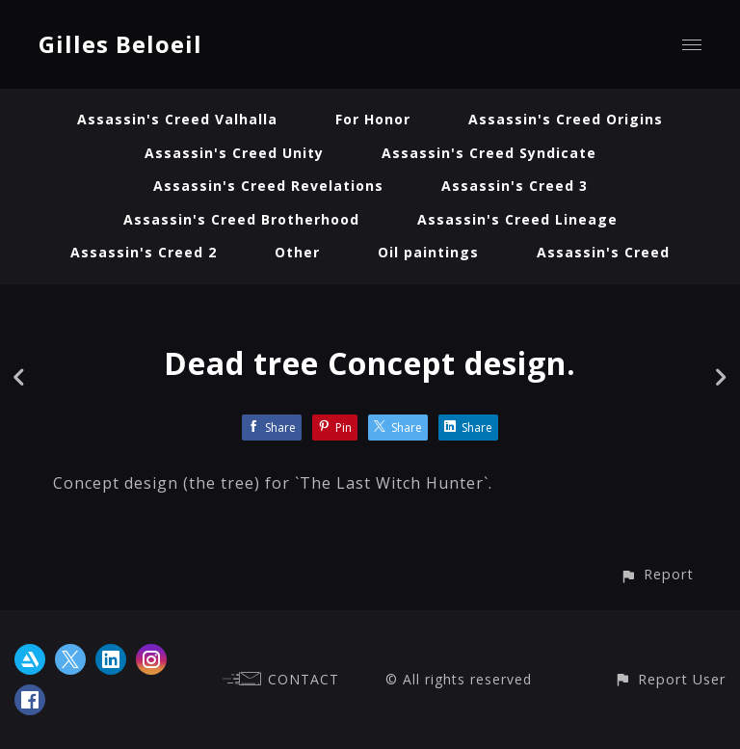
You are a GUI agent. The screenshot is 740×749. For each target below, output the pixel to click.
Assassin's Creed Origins (565, 119)
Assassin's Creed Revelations (268, 185)
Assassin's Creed (603, 252)
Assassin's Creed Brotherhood (241, 219)
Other (297, 252)
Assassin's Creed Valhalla (177, 119)
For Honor (372, 119)
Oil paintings (428, 252)
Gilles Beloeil (120, 44)
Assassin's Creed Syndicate (489, 153)
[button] (656, 574)
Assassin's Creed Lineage (517, 219)
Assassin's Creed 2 (143, 252)
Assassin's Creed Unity (234, 153)
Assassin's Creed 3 (514, 185)
